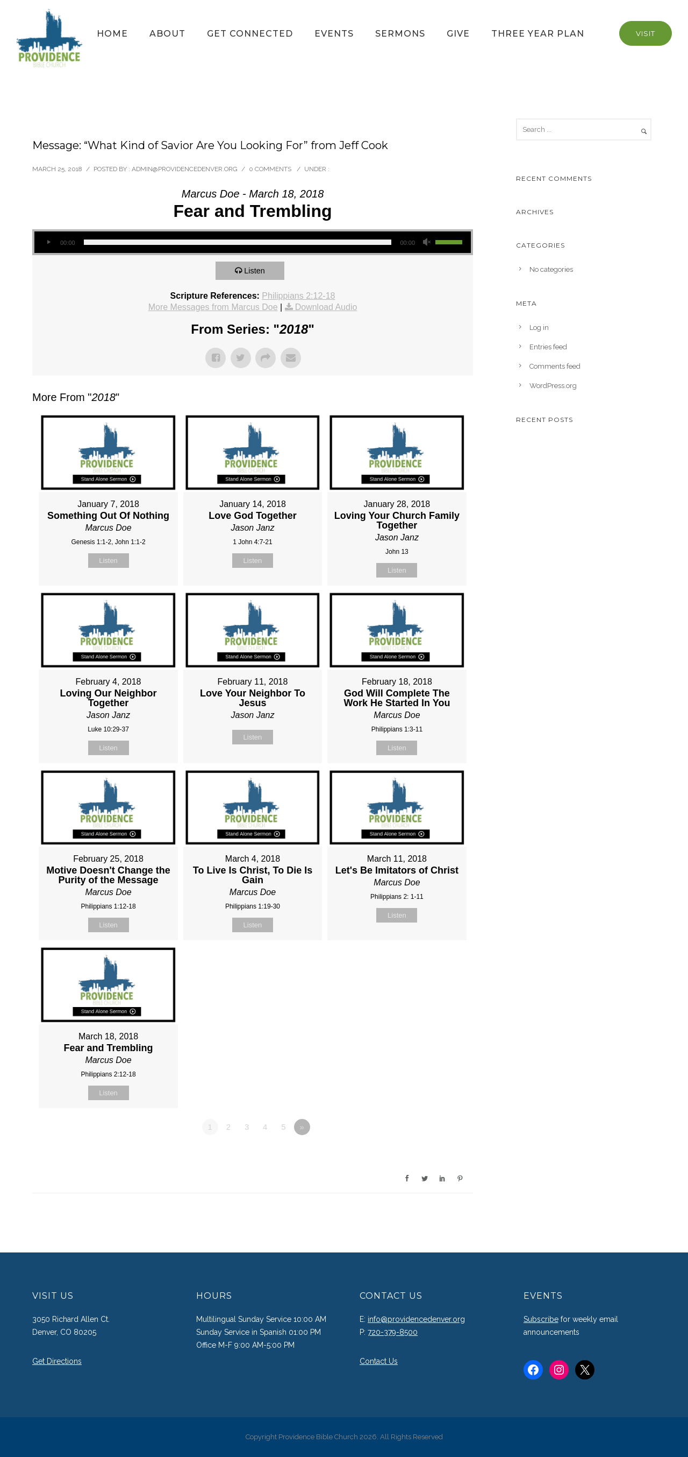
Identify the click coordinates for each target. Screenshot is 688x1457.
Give (458, 34)
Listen (256, 270)
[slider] (238, 242)
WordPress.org (553, 386)
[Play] (48, 242)
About (167, 34)
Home (112, 34)
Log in (539, 327)
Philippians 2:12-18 (298, 295)
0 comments (270, 169)
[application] (252, 242)
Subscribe (541, 1319)
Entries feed (548, 347)
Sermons (400, 34)
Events (334, 34)
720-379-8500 (393, 1332)
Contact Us (379, 1361)
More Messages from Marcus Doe (213, 307)
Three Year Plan (537, 34)
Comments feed (554, 366)
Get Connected (250, 34)
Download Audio (326, 307)
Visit (645, 33)
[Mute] (426, 242)
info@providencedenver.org (416, 1319)
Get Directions (57, 1361)
